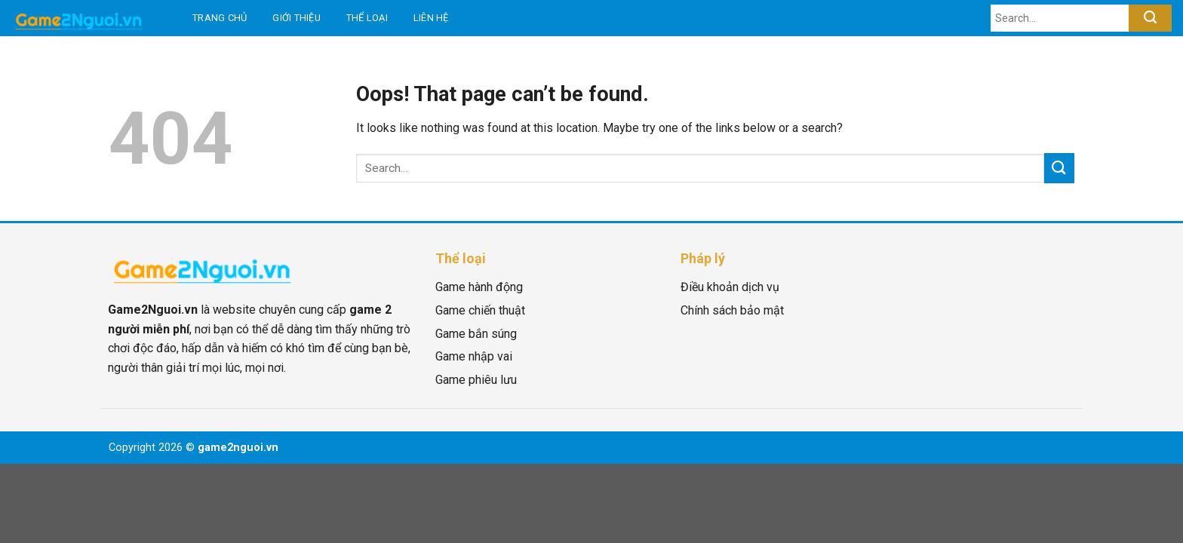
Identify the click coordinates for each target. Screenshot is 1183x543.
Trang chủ (219, 17)
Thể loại (367, 17)
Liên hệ (431, 17)
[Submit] (1150, 18)
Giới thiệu (296, 17)
